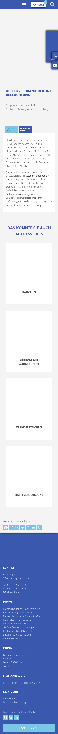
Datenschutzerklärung (14, 700)
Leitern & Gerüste (12, 661)
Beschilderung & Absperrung (18, 611)
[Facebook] (5, 526)
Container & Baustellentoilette (18, 629)
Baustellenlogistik (12, 637)
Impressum (9, 697)
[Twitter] (22, 526)
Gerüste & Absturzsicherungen (19, 626)
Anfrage (38, 4)
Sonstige (7, 664)
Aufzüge (7, 657)
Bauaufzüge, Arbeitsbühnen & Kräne (22, 615)
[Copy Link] (39, 526)
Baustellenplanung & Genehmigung (21, 607)
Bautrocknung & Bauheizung (18, 618)
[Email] (33, 526)
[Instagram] (11, 526)
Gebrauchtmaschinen (14, 653)
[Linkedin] (16, 526)
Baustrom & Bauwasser (15, 622)
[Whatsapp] (28, 526)
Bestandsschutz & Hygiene (17, 633)
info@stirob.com (18, 591)
